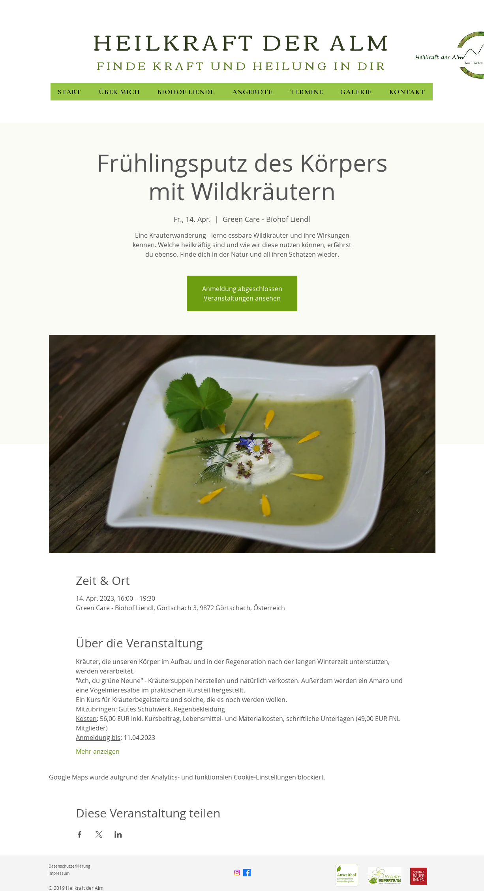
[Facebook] (247, 872)
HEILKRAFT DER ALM (242, 41)
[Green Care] (346, 875)
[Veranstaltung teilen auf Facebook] (79, 834)
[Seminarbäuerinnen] (418, 876)
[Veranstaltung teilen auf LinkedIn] (118, 834)
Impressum (59, 873)
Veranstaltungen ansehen (242, 298)
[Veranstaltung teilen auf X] (99, 834)
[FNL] (384, 875)
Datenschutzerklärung (69, 866)
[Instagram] (237, 872)
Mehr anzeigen (98, 751)
